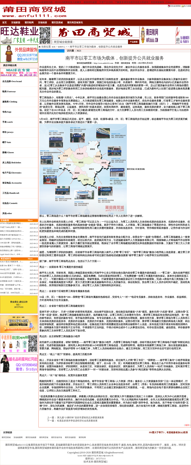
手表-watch (7, 122)
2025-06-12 (34, 286)
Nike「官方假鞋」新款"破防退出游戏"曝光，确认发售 (21, 289)
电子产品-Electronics (11, 173)
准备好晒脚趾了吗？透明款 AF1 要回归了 (16, 247)
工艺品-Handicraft (10, 193)
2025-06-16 (34, 278)
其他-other (7, 213)
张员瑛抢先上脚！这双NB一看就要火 (14, 250)
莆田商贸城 (43, 437)
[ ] (187, 425)
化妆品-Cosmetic (10, 203)
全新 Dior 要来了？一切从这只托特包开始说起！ (19, 266)
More (30, 220)
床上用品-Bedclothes (11, 163)
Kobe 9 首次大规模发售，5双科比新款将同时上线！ (20, 262)
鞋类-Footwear (9, 91)
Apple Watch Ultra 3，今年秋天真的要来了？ (17, 254)
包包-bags (6, 112)
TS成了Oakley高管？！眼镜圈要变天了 (15, 227)
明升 (85, 456)
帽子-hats (6, 142)
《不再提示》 (169, 2)
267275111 (101, 458)
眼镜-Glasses (8, 152)
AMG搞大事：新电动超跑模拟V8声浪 (15, 243)
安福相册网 (18, 437)
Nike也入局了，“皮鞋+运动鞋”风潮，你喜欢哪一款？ (21, 269)
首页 (4, 22)
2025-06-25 (34, 224)
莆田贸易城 (57, 22)
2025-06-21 (34, 236)
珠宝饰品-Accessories (12, 183)
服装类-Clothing (9, 102)
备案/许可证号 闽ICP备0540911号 (100, 456)
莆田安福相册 (31, 437)
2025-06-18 (34, 251)
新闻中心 (61, 47)
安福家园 (15, 22)
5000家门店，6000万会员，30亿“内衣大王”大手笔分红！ (22, 293)
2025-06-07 (34, 293)
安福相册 (42, 22)
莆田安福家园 (70, 437)
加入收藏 (186, 6)
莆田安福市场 (56, 437)
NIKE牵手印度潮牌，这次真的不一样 (14, 273)
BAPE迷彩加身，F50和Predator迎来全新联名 (17, 277)
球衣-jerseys (7, 132)
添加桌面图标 (174, 6)
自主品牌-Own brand (12, 81)
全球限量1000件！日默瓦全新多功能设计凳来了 (19, 281)
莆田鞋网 (29, 22)
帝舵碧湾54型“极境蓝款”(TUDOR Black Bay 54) (18, 235)
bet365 (80, 456)
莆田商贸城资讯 (75, 22)
